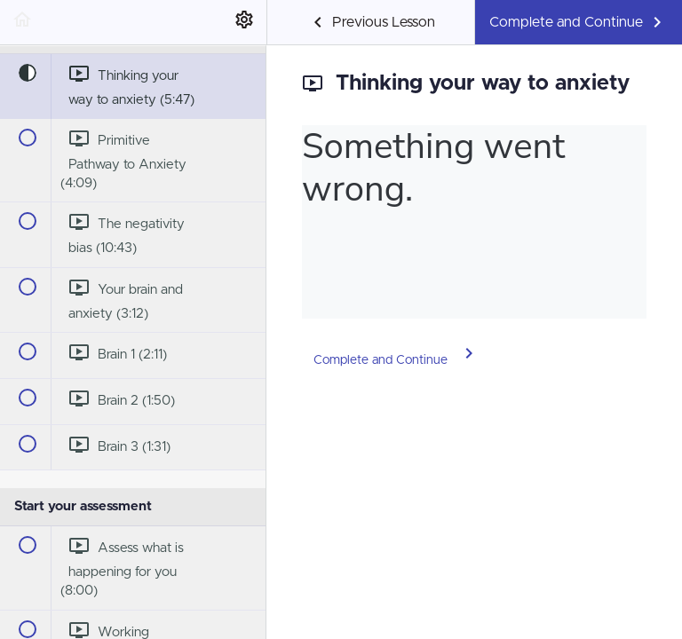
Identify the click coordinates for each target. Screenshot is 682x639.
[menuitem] (244, 22)
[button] (22, 22)
